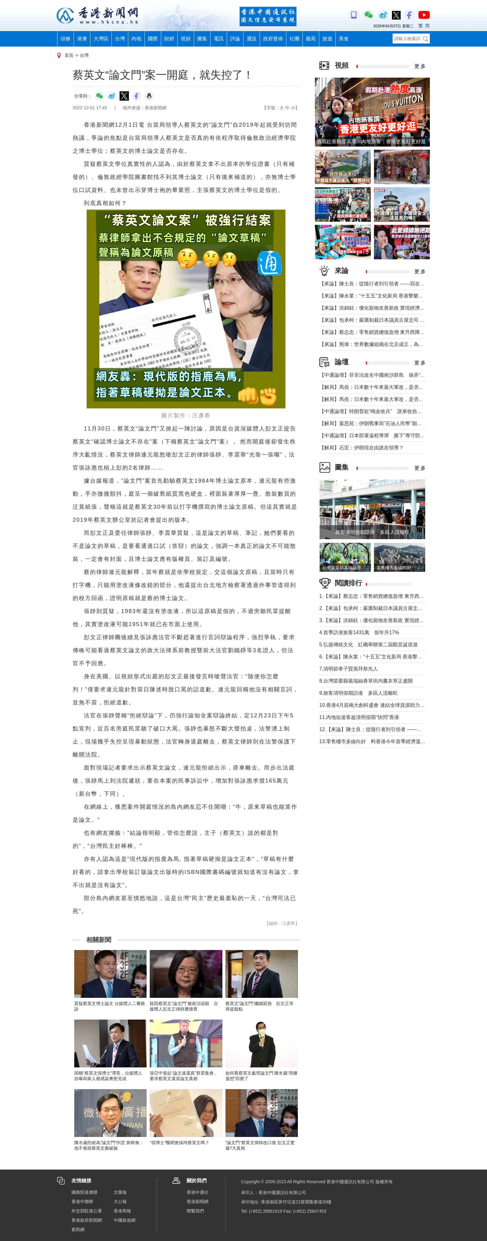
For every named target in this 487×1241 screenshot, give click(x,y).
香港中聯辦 (82, 1201)
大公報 (120, 1201)
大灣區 (100, 38)
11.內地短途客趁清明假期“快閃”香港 (359, 717)
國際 (153, 38)
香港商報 (122, 1210)
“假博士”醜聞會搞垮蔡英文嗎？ (179, 1142)
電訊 (219, 38)
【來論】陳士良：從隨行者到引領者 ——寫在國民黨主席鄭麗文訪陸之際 (399, 283)
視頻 (186, 38)
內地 (136, 38)
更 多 (420, 66)
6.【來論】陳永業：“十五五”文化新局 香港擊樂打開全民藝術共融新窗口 (398, 656)
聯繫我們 (195, 1210)
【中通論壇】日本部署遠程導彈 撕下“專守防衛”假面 (378, 435)
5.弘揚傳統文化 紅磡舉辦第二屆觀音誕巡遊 (368, 644)
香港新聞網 (197, 1201)
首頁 (69, 55)
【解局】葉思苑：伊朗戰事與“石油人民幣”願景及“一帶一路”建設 (389, 423)
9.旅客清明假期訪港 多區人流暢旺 (358, 693)
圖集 (202, 38)
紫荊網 (77, 1229)
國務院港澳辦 (84, 1192)
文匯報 (120, 1192)
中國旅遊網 (124, 1220)
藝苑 (311, 38)
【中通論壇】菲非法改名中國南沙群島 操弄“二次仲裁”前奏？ (388, 375)
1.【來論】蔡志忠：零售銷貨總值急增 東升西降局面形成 (381, 596)
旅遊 (327, 38)
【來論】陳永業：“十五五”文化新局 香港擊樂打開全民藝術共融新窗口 (396, 295)
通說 (252, 38)
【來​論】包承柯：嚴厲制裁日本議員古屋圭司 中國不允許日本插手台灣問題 (402, 320)
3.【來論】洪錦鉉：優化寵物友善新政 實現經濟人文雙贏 (381, 620)
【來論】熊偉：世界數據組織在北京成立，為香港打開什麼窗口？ (391, 344)
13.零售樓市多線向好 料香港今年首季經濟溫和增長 (377, 741)
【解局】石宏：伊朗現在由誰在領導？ (361, 447)
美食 (344, 38)
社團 (294, 38)
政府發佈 (273, 38)
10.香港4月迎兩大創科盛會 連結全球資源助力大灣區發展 (382, 705)
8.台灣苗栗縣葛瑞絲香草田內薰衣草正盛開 (366, 681)
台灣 (120, 38)
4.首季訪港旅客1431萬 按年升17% (359, 632)
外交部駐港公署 (86, 1210)
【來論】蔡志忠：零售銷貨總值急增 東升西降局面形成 (379, 332)
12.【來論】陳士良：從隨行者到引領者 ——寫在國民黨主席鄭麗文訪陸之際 (403, 729)
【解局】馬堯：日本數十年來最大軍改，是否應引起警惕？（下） (391, 387)
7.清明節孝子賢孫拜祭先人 (348, 668)
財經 (169, 38)
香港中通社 (197, 1192)
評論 (235, 38)
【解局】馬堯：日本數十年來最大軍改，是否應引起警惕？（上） (391, 399)
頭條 (66, 38)
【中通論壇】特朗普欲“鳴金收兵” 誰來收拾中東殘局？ (380, 411)
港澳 (82, 38)
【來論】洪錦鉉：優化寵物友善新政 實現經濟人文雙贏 (379, 308)
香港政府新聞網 (86, 1220)
